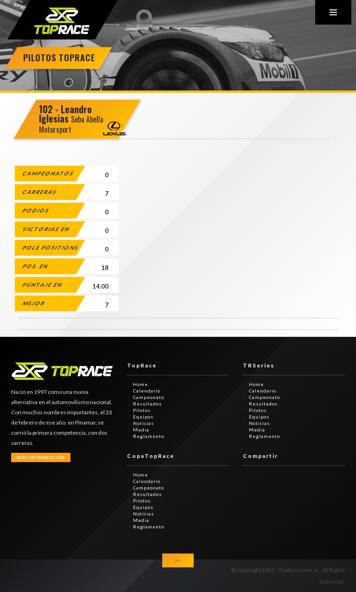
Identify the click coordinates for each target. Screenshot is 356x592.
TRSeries (258, 365)
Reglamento (148, 436)
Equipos (143, 416)
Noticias (143, 423)
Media (141, 429)
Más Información (41, 457)
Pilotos (142, 410)
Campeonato (148, 397)
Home (140, 384)
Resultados (147, 403)
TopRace (142, 365)
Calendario (146, 390)
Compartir (260, 455)
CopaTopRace (150, 455)
